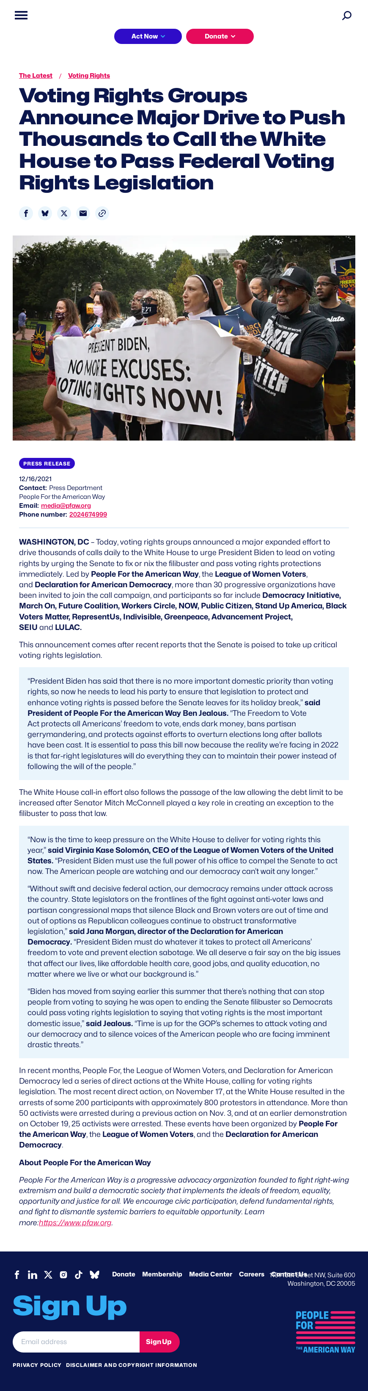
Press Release (47, 463)
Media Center (210, 1274)
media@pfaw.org (66, 505)
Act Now (145, 36)
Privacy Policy (37, 1365)
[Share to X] (64, 213)
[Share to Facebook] (26, 213)
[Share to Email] (83, 213)
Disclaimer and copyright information (132, 1365)
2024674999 (88, 514)
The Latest (35, 75)
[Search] (346, 15)
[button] (102, 213)
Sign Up (158, 1342)
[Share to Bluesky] (45, 213)
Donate (216, 36)
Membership (162, 1274)
